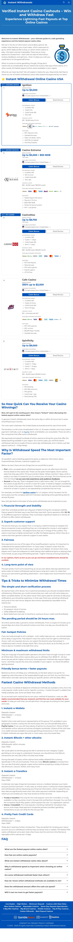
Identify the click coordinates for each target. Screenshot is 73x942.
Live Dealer (10, 904)
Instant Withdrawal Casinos (55, 926)
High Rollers (22, 904)
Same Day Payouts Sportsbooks (54, 906)
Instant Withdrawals (20, 2)
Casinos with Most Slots (56, 904)
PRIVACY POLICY (38, 923)
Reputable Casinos (31, 906)
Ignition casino (29, 492)
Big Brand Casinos (28, 909)
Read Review (58, 100)
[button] (36, 849)
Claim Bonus (34, 100)
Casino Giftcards (27, 911)
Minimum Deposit (36, 904)
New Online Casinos (12, 906)
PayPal (26, 432)
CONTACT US (24, 923)
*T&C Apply (25, 157)
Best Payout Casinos (44, 911)
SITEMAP (50, 923)
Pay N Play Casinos (61, 909)
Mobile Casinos (44, 909)
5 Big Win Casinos (11, 909)
